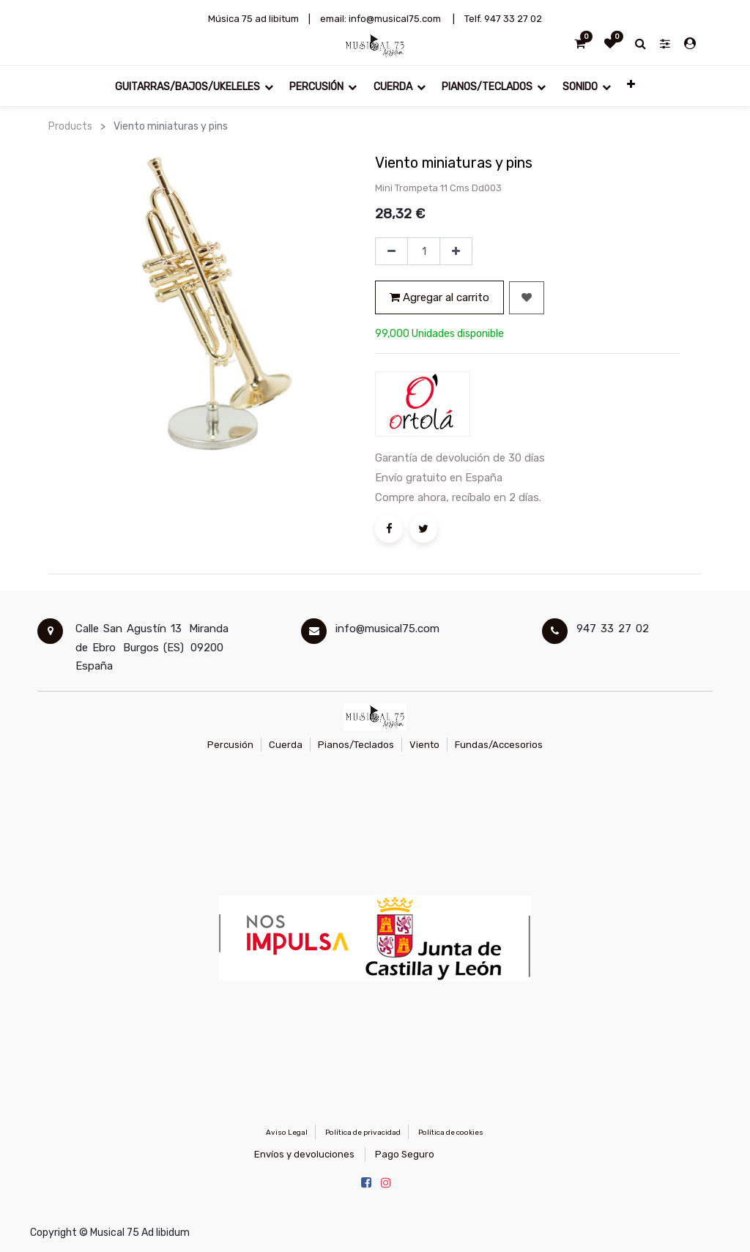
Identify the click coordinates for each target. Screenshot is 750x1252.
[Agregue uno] (455, 251)
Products (70, 126)
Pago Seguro (404, 1154)
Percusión (230, 744)
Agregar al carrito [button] (439, 297)
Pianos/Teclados (356, 744)
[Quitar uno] (391, 251)
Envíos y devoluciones (304, 1154)
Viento (424, 744)
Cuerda (285, 744)
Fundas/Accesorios (499, 744)
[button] (631, 86)
